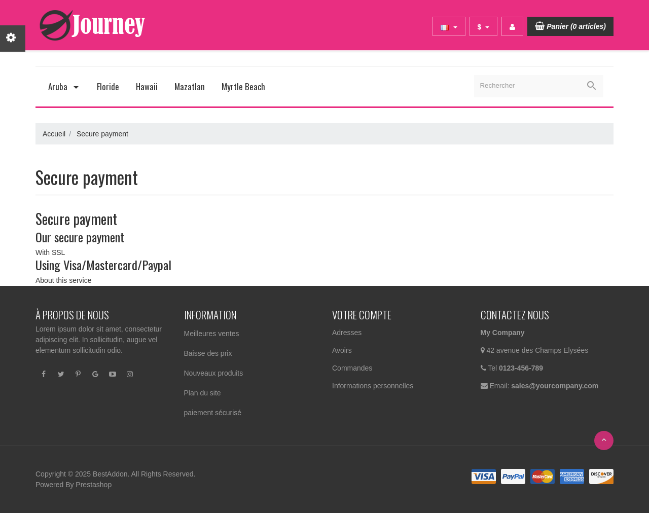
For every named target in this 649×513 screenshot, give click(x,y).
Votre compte (361, 314)
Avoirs (342, 350)
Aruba (64, 86)
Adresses (347, 332)
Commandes (352, 368)
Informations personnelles (372, 386)
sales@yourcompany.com (554, 386)
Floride (108, 86)
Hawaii (147, 86)
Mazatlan (189, 86)
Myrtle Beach (243, 86)
